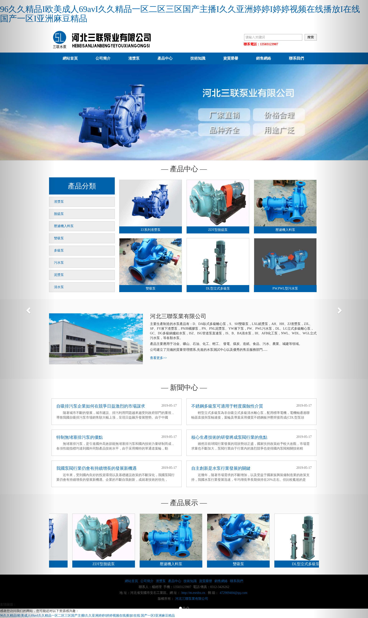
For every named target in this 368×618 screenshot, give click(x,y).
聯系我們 (296, 58)
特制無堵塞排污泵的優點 (79, 437)
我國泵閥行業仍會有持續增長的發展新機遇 (96, 468)
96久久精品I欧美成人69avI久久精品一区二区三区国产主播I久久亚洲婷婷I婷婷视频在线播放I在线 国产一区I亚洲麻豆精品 (180, 13)
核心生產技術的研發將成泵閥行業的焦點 (229, 437)
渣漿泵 (134, 58)
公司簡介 (103, 58)
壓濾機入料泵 (64, 226)
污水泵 (59, 262)
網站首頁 (70, 58)
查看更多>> (158, 358)
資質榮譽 (230, 58)
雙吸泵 (59, 238)
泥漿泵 (59, 275)
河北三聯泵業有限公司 (191, 598)
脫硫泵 (59, 214)
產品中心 (164, 58)
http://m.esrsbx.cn (193, 593)
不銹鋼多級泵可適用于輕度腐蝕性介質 (227, 406)
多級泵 (59, 250)
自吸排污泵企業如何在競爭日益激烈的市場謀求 (100, 406)
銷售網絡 (263, 58)
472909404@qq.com (233, 593)
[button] (27, 309)
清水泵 (59, 287)
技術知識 (197, 58)
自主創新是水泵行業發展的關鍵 (220, 468)
